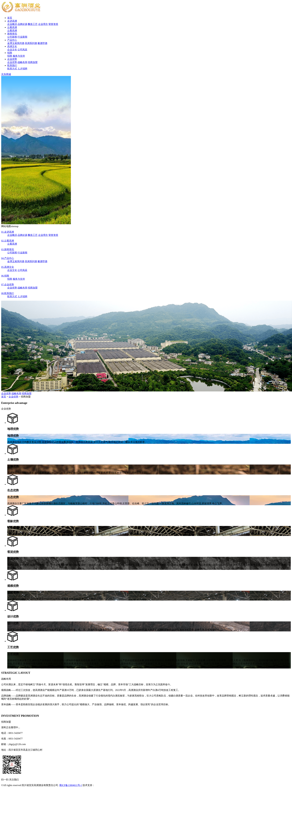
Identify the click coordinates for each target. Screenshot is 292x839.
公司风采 (22, 49)
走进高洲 (12, 21)
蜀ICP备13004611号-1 (70, 785)
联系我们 (12, 65)
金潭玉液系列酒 (15, 43)
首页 (9, 17)
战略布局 (22, 62)
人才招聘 (22, 68)
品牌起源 (22, 24)
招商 (9, 52)
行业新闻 (22, 37)
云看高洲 (12, 27)
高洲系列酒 (31, 43)
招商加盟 (33, 62)
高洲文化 (12, 46)
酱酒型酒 (42, 43)
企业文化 (12, 49)
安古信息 (99, 785)
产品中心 (12, 40)
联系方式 (12, 68)
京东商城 (6, 74)
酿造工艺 (33, 24)
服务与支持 (19, 56)
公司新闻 (12, 37)
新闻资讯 (12, 33)
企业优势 (12, 59)
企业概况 (12, 24)
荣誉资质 (53, 24)
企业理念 (43, 24)
